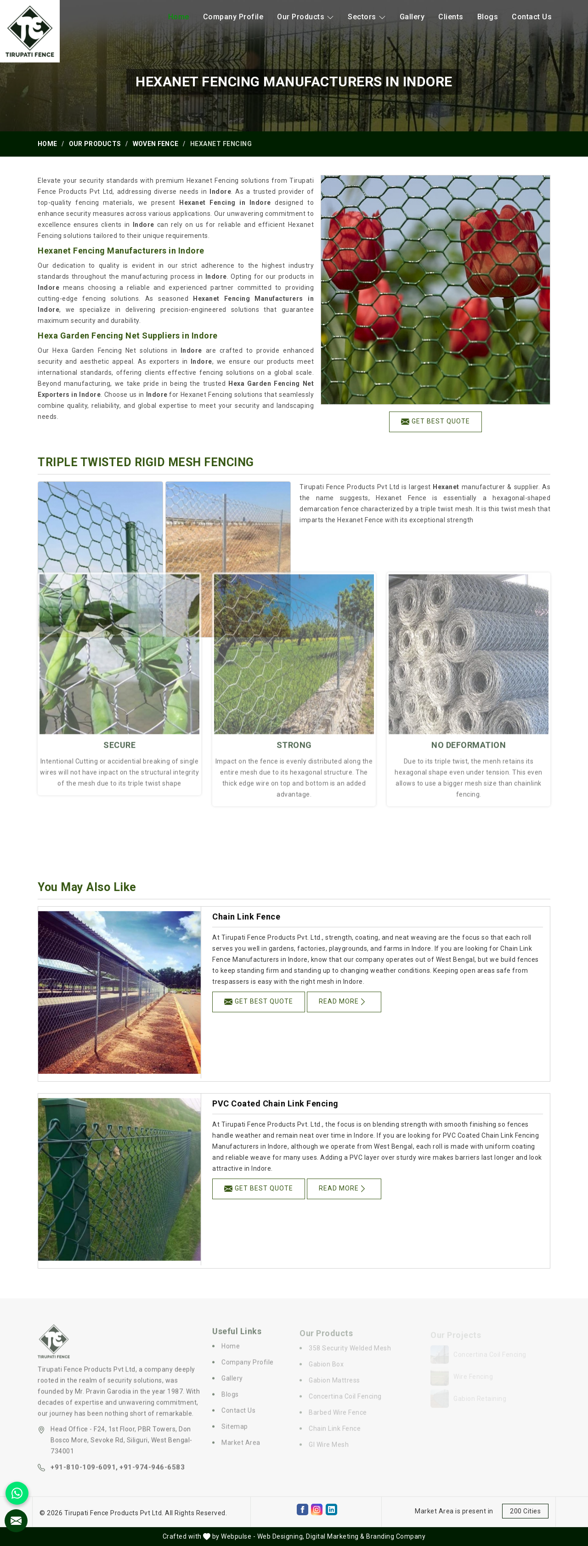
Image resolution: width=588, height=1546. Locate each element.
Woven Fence (155, 143)
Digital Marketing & (335, 1536)
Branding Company (395, 1536)
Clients (451, 16)
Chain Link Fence (246, 916)
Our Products (305, 17)
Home (178, 16)
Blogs (487, 16)
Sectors (367, 17)
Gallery (412, 16)
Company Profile (233, 16)
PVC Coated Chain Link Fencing (275, 1103)
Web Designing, (281, 1536)
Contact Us (532, 16)
